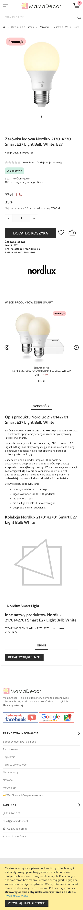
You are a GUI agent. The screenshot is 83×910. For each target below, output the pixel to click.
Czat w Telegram (15, 828)
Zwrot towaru (10, 749)
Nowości (8, 780)
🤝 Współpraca (11, 795)
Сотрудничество (32, 795)
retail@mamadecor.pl (15, 821)
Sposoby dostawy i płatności (19, 741)
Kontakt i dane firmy (14, 836)
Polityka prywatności (15, 764)
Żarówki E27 (61, 27)
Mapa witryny (10, 772)
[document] (42, 887)
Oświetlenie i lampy (22, 27)
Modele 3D (9, 787)
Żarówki (44, 27)
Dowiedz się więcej (16, 895)
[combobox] (41, 17)
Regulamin (9, 757)
